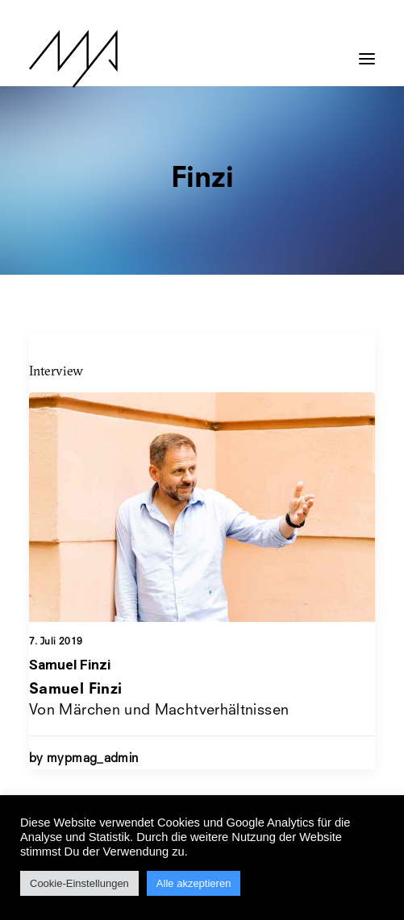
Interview (56, 371)
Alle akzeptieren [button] (193, 883)
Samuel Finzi (69, 665)
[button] (367, 51)
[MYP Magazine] (73, 59)
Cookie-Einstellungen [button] (79, 883)
